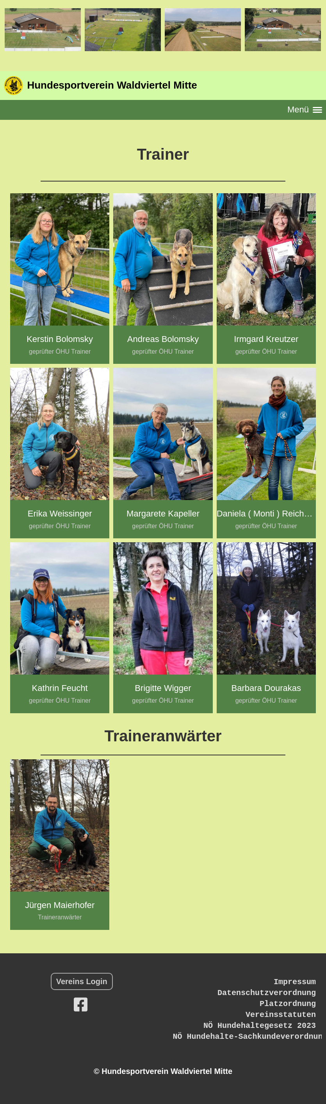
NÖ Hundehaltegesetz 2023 (259, 1025)
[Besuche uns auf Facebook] (80, 1004)
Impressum (295, 982)
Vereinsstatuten (281, 1015)
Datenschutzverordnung (266, 993)
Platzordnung (288, 1004)
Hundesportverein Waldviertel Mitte (112, 85)
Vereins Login (81, 981)
